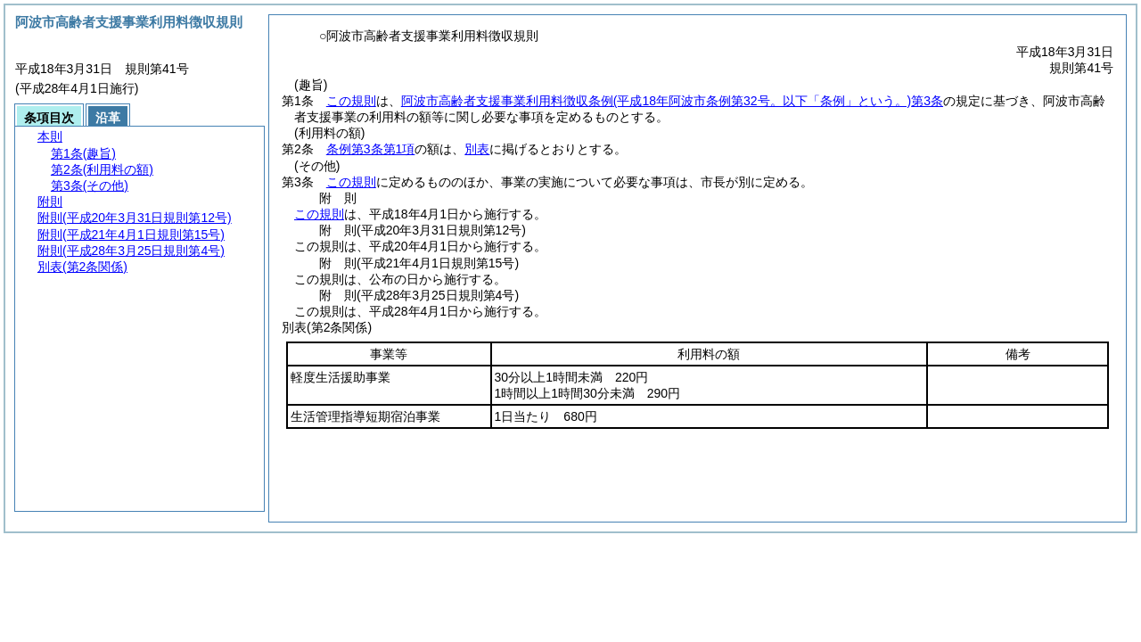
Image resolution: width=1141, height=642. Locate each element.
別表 (476, 149)
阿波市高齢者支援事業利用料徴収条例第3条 (672, 101)
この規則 (351, 101)
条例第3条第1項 (370, 149)
